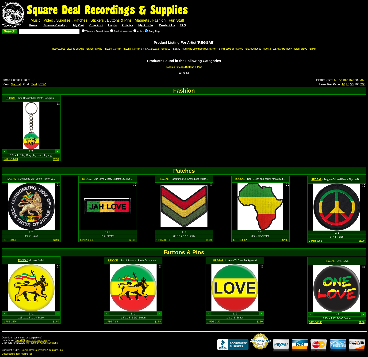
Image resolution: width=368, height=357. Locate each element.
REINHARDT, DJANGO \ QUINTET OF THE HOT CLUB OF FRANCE (212, 49)
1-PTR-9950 (10, 240)
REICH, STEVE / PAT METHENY (277, 49)
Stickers (97, 20)
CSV (42, 84)
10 (343, 84)
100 (345, 80)
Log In (112, 25)
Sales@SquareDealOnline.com (31, 340)
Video (48, 20)
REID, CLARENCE (253, 49)
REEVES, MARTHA (112, 49)
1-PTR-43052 (240, 240)
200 (362, 84)
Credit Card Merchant (260, 351)
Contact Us (167, 25)
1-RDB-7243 (315, 322)
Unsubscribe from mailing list (17, 354)
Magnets (142, 20)
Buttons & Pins (119, 20)
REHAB (312, 49)
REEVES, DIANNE (94, 49)
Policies (127, 25)
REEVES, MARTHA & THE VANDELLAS (141, 49)
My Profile (145, 25)
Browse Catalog (54, 25)
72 (339, 80)
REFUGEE (165, 49)
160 (351, 80)
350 (362, 80)
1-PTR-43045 (87, 240)
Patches (80, 20)
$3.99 (56, 240)
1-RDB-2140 (213, 321)
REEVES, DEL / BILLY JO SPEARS (68, 49)
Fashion (159, 20)
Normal (16, 84)
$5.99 (209, 240)
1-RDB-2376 (10, 321)
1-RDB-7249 (112, 321)
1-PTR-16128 (163, 240)
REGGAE (11, 98)
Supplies (63, 20)
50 (335, 80)
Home (33, 25)
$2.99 (56, 159)
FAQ (183, 25)
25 (347, 84)
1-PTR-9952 (315, 240)
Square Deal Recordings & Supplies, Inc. (42, 350)
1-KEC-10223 (11, 159)
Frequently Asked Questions (43, 342)
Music (35, 20)
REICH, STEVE (300, 49)
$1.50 (56, 321)
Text (34, 84)
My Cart (78, 25)
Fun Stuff (176, 20)
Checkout (96, 25)
